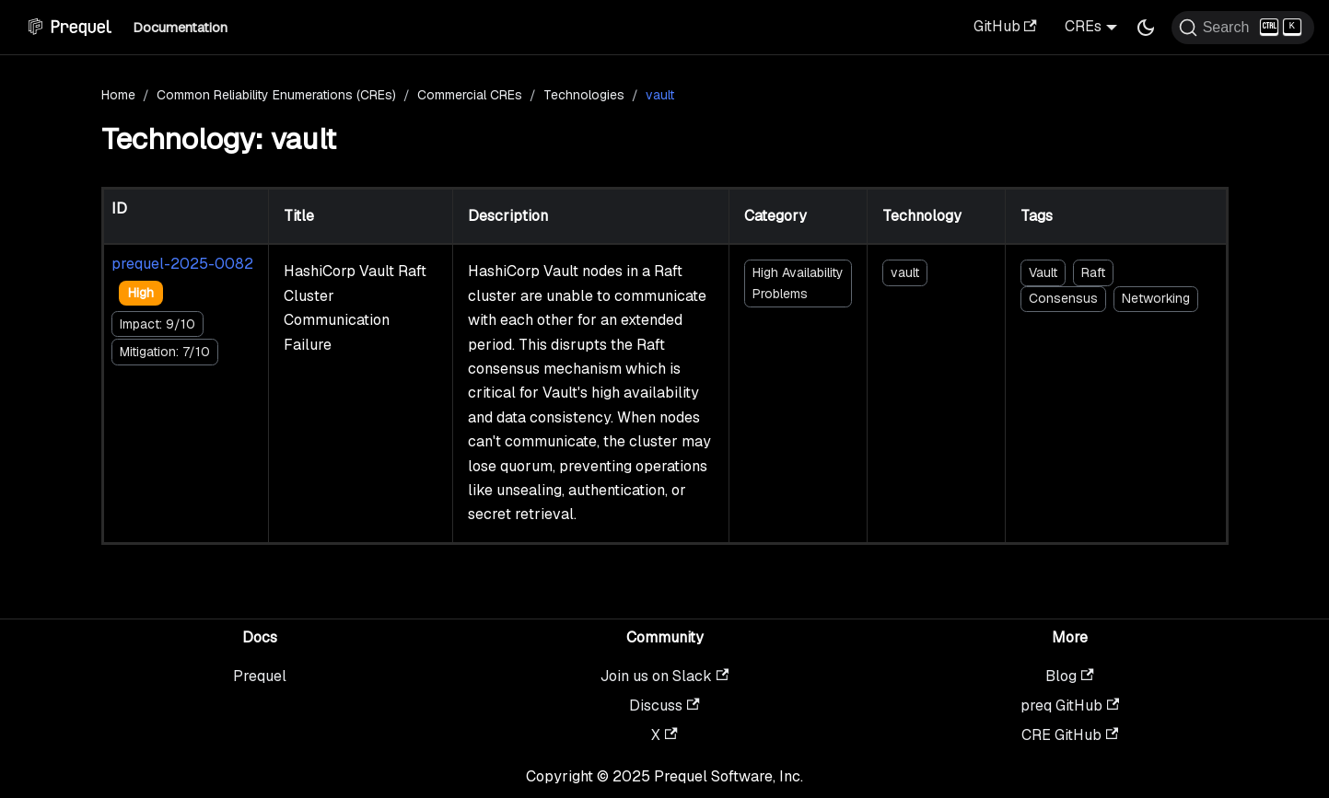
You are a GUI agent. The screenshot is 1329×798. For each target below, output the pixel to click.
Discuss (664, 705)
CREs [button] (1083, 26)
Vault (1043, 272)
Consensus (1063, 298)
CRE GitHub (1069, 735)
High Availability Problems (798, 283)
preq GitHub (1069, 705)
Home (118, 95)
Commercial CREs (469, 95)
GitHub (1005, 26)
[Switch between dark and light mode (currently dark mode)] (1145, 27)
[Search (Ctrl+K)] (1243, 27)
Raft (1093, 272)
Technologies (583, 95)
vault (905, 272)
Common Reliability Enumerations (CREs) (276, 95)
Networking (1156, 298)
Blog (1069, 676)
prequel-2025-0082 (182, 263)
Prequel (259, 676)
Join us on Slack (664, 676)
